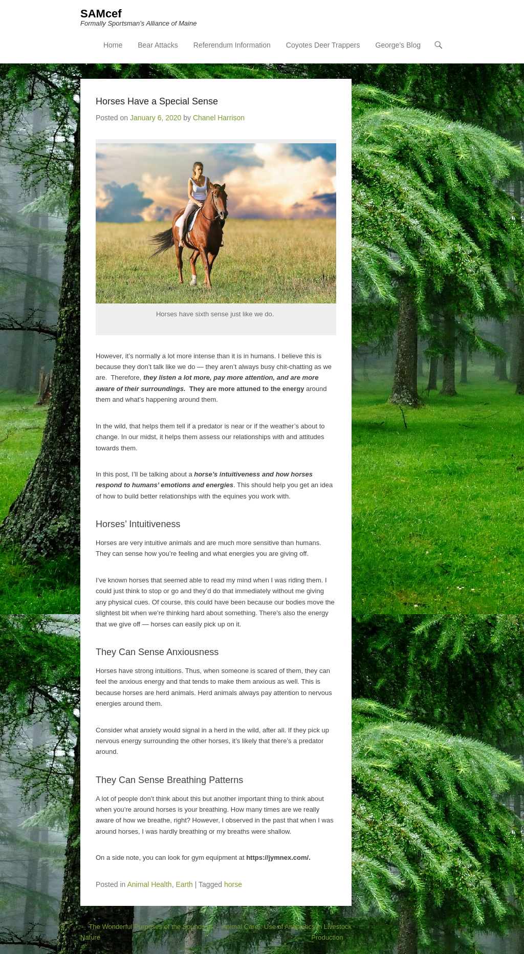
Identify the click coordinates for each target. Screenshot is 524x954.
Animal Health (149, 884)
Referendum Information (232, 45)
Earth (184, 884)
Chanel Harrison (219, 118)
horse (233, 884)
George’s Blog (398, 45)
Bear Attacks (158, 45)
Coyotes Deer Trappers (323, 45)
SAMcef (101, 13)
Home (112, 45)
